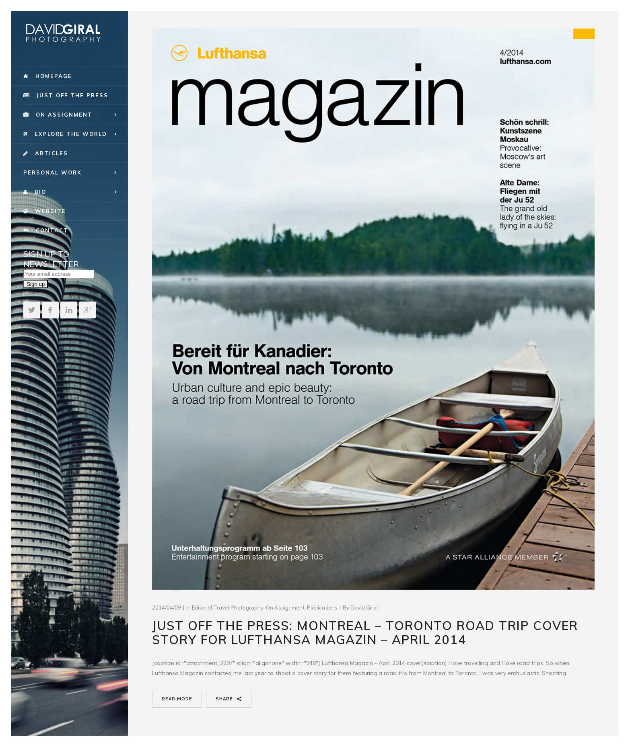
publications (322, 607)
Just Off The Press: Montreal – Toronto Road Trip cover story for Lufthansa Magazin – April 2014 (365, 632)
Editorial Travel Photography (228, 607)
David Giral (364, 607)
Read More (177, 699)
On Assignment (285, 607)
